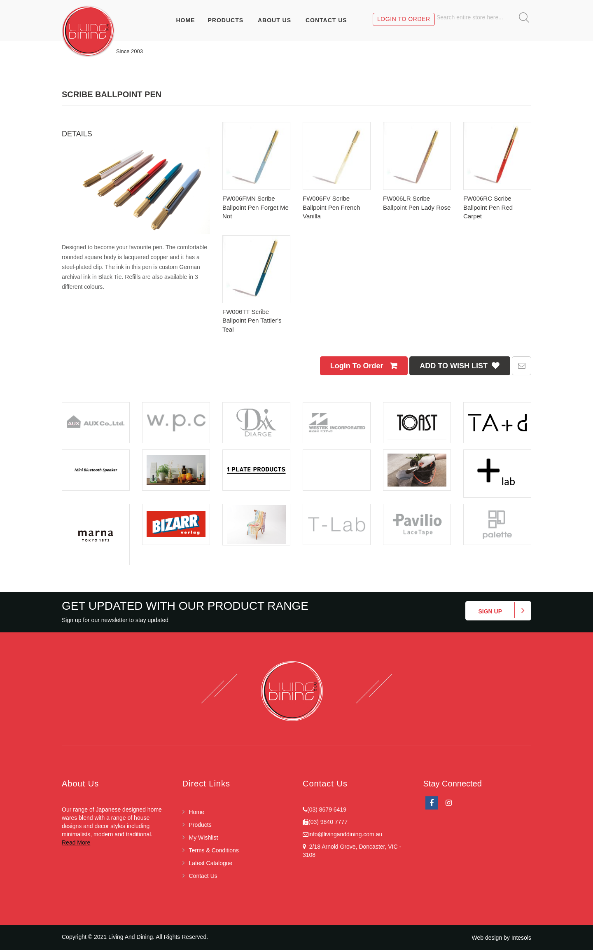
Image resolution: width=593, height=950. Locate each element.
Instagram (448, 803)
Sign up (490, 611)
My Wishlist (203, 837)
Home (196, 812)
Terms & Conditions (214, 850)
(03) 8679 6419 (326, 809)
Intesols (521, 937)
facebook (431, 803)
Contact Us (203, 876)
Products (200, 824)
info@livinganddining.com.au (345, 834)
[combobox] (484, 17)
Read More (76, 842)
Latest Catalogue (211, 863)
